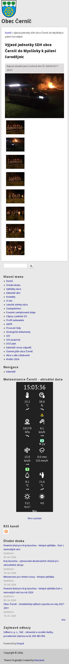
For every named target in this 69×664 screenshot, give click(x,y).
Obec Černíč (16, 21)
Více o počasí (35, 518)
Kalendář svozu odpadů (18, 347)
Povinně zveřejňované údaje (21, 312)
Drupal (20, 643)
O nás (9, 300)
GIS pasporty (13, 339)
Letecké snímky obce (17, 304)
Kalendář (10, 371)
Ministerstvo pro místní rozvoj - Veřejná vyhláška (28, 576)
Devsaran (39, 660)
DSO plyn (11, 343)
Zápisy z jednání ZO (16, 316)
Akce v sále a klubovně (18, 355)
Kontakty (10, 296)
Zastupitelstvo (13, 308)
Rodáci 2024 (12, 359)
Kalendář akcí (13, 293)
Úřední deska (13, 285)
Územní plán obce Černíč (19, 351)
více (63, 619)
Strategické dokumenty (18, 332)
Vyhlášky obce (13, 289)
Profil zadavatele (15, 320)
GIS (8, 335)
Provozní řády (13, 328)
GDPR (9, 324)
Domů (8, 32)
